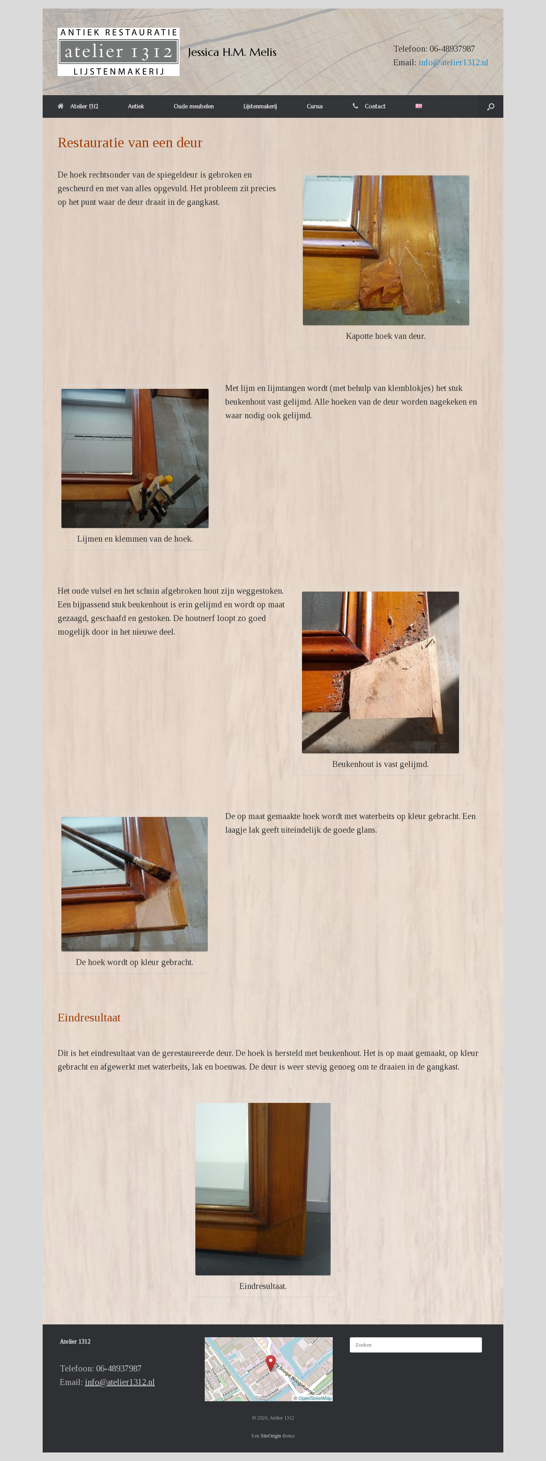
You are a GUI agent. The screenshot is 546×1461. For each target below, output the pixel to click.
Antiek (136, 106)
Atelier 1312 (78, 106)
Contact (369, 106)
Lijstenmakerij (260, 106)
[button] (490, 106)
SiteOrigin (271, 1435)
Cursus (315, 106)
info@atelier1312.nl (453, 62)
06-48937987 (452, 48)
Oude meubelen (194, 106)
